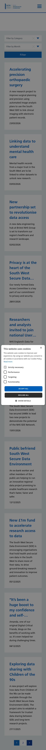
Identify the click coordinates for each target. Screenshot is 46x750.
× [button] (41, 348)
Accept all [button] (23, 389)
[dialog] (23, 375)
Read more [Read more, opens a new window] (8, 361)
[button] (23, 401)
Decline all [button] (23, 395)
